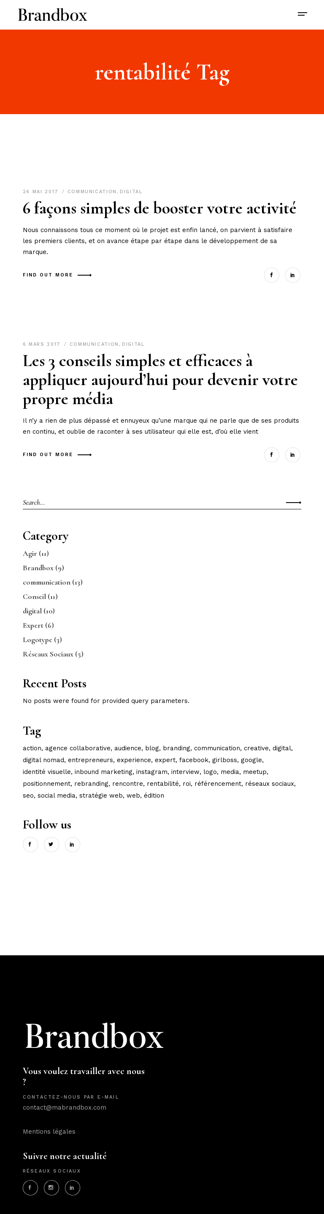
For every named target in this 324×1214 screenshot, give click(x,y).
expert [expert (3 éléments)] (165, 760)
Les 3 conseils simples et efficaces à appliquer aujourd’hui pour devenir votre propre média (160, 379)
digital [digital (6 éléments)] (282, 748)
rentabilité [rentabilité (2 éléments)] (163, 783)
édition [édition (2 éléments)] (154, 795)
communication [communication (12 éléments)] (217, 748)
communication (92, 191)
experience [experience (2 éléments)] (134, 760)
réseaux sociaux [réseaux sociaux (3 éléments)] (269, 783)
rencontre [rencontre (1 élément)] (127, 783)
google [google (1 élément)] (251, 760)
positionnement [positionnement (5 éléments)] (46, 783)
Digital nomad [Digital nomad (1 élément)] (43, 760)
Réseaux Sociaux (48, 654)
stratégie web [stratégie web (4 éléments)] (101, 795)
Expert (33, 625)
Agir (30, 553)
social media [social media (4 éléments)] (57, 795)
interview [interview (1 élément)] (185, 772)
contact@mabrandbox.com (64, 1107)
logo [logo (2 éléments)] (210, 772)
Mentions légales (49, 1131)
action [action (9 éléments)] (32, 748)
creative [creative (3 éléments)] (256, 748)
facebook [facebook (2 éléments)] (193, 760)
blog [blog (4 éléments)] (152, 748)
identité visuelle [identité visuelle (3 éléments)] (47, 772)
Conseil (34, 596)
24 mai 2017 (42, 191)
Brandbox (38, 567)
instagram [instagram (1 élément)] (151, 772)
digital (131, 191)
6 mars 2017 (43, 344)
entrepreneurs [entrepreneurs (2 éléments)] (90, 760)
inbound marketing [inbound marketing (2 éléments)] (103, 772)
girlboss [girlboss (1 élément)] (224, 760)
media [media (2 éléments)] (230, 772)
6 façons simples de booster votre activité (160, 208)
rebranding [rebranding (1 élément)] (91, 783)
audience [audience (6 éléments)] (127, 748)
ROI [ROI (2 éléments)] (187, 783)
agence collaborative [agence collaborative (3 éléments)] (78, 748)
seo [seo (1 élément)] (28, 795)
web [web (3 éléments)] (133, 795)
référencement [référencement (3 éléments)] (217, 783)
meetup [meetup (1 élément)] (255, 772)
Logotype (37, 639)
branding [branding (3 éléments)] (176, 748)
